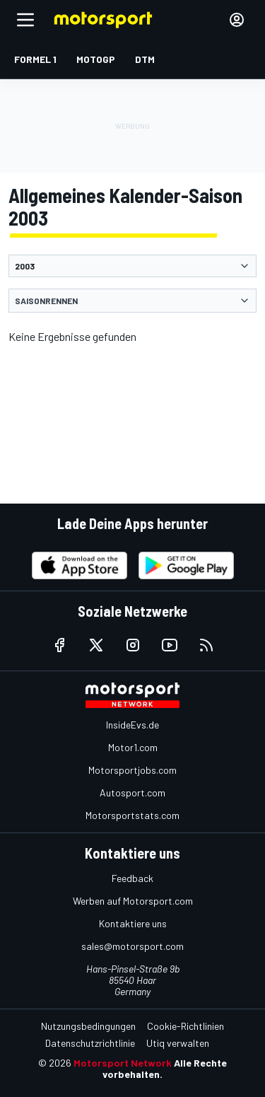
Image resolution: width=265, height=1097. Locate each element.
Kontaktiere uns (133, 923)
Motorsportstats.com (132, 815)
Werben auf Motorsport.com (133, 901)
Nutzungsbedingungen (88, 1026)
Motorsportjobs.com (132, 770)
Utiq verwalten (177, 1043)
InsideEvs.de (132, 725)
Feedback (132, 878)
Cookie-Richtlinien (185, 1026)
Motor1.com (133, 747)
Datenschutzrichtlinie (90, 1043)
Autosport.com (132, 793)
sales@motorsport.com (132, 946)
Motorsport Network (122, 1063)
